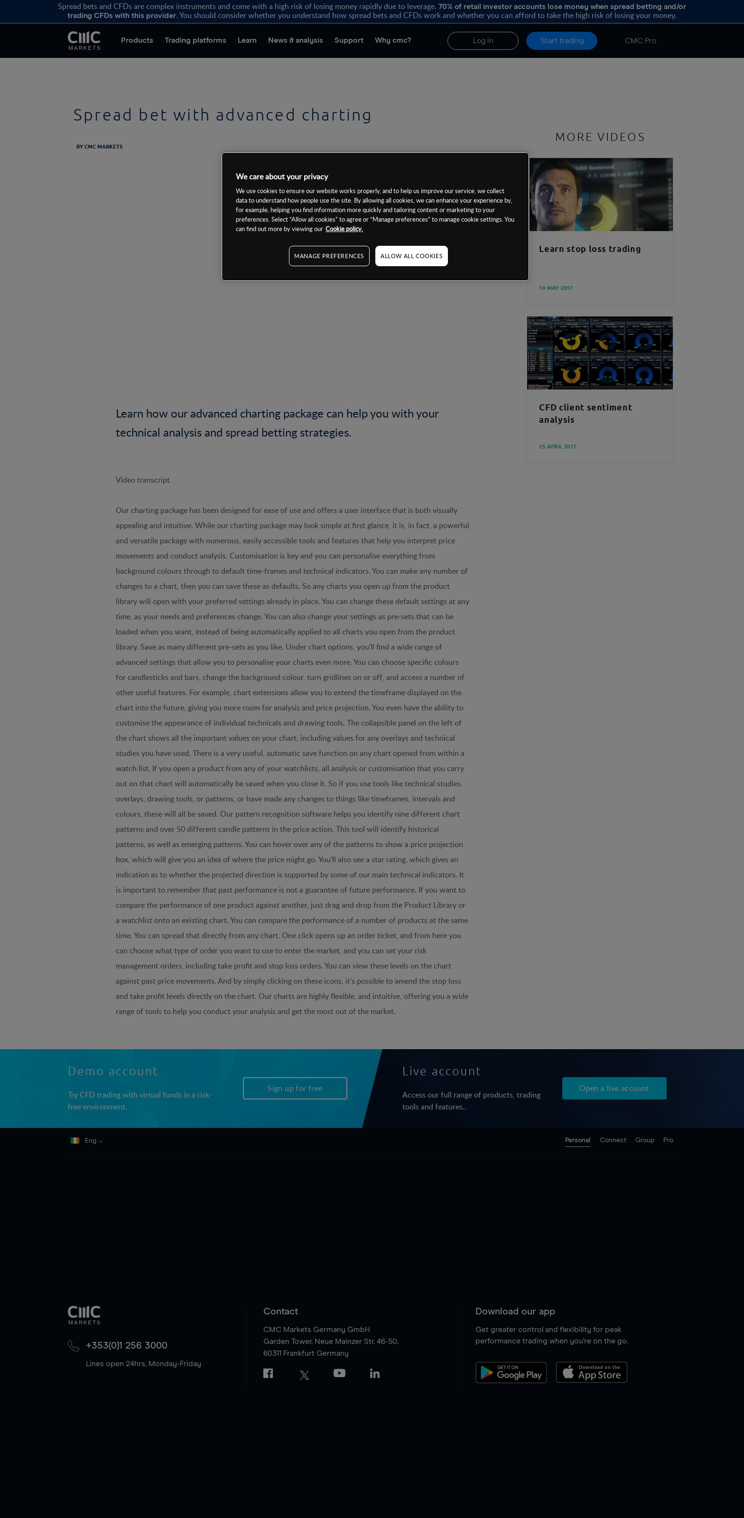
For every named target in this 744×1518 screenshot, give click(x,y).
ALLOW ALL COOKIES (412, 256)
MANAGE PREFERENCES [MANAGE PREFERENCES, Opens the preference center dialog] (329, 256)
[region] (375, 216)
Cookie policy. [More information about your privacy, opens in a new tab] (344, 228)
